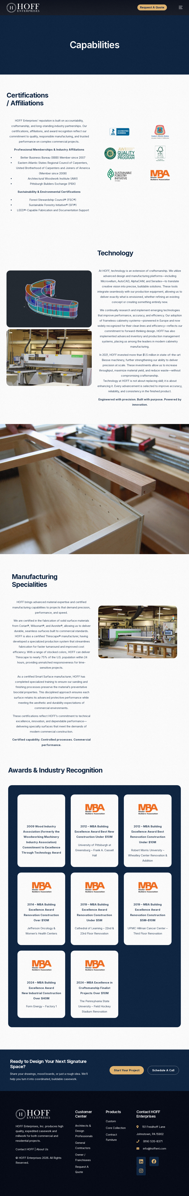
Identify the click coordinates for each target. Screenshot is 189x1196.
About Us (42, 1149)
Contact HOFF (25, 1149)
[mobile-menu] (177, 7)
